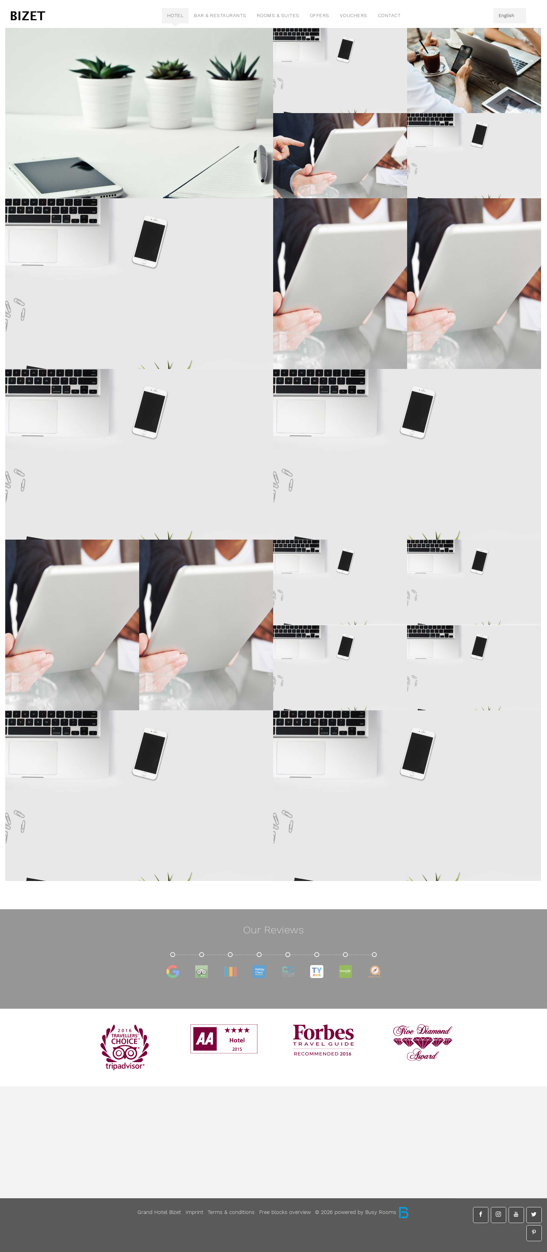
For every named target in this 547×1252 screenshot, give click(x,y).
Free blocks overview (285, 1212)
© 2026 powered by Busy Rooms (362, 1212)
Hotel (175, 16)
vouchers (353, 16)
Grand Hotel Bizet (159, 1212)
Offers (319, 16)
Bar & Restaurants (220, 16)
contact (389, 16)
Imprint (194, 1212)
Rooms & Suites (278, 16)
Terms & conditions (231, 1212)
